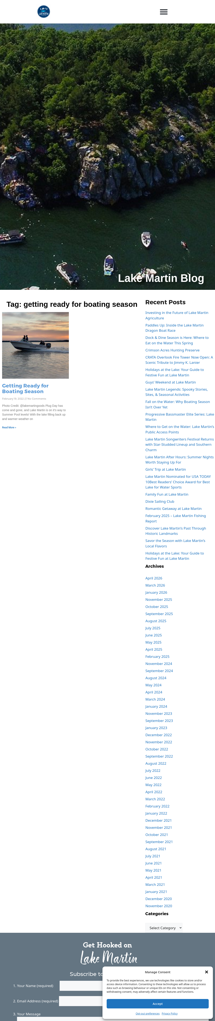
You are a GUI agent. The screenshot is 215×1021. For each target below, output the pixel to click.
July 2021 (152, 856)
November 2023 (158, 713)
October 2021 (156, 834)
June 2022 (153, 777)
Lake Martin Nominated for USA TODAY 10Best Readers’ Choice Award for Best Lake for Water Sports (178, 482)
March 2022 (155, 799)
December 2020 (158, 898)
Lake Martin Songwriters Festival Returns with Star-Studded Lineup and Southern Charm (179, 444)
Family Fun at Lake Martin (166, 494)
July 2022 (152, 770)
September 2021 (159, 841)
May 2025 (153, 642)
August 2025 (155, 620)
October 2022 (156, 749)
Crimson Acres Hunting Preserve (172, 350)
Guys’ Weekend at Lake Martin (170, 382)
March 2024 (155, 699)
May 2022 (153, 784)
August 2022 (155, 763)
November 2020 (158, 905)
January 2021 (156, 891)
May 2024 (153, 685)
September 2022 (159, 756)
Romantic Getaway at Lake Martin (173, 508)
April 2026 (153, 578)
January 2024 (156, 706)
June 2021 (153, 863)
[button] (207, 972)
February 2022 (157, 806)
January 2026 (156, 592)
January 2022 (156, 813)
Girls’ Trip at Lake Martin (165, 469)
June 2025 (153, 635)
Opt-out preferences (148, 1013)
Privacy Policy (170, 1013)
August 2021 (155, 848)
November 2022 (158, 742)
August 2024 (155, 677)
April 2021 (153, 877)
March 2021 (155, 884)
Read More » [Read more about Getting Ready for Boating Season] (9, 427)
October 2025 (156, 606)
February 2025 (157, 656)
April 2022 (153, 791)
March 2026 (155, 585)
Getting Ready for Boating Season (25, 388)
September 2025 (159, 613)
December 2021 (158, 820)
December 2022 (158, 734)
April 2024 (153, 692)
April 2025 (153, 649)
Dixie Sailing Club (159, 501)
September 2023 (159, 720)
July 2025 (152, 628)
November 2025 (158, 599)
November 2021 (158, 827)
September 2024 (159, 670)
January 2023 (156, 727)
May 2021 (153, 870)
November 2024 (158, 663)
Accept (158, 1004)
